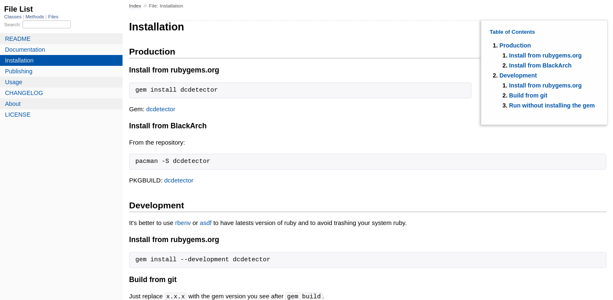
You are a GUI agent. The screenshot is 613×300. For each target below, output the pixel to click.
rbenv (183, 222)
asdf (205, 222)
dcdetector (160, 108)
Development (518, 75)
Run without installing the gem (552, 105)
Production (514, 45)
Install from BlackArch (540, 65)
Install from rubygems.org (545, 55)
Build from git (528, 95)
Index (135, 6)
